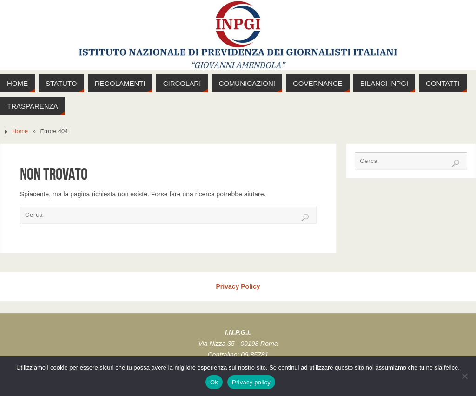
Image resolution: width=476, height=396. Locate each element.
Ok (214, 382)
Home (20, 131)
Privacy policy (251, 382)
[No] (464, 376)
